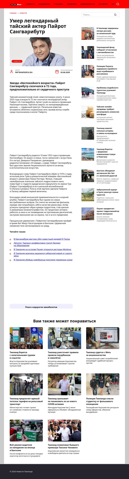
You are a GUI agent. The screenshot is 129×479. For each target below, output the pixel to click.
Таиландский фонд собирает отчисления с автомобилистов (107, 50)
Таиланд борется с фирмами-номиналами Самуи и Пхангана (106, 153)
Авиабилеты (44, 4)
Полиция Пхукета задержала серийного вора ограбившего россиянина (107, 70)
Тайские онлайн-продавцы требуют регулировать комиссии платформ (108, 111)
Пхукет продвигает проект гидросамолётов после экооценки (108, 211)
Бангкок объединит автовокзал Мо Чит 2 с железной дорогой (107, 173)
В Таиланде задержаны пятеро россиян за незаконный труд (107, 31)
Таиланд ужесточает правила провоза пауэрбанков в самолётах (63, 355)
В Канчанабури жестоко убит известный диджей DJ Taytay (42, 239)
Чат (112, 4)
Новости (30, 4)
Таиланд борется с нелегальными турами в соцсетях (22, 355)
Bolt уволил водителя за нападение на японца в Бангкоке (22, 448)
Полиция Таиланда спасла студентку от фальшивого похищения (100, 401)
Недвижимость (87, 4)
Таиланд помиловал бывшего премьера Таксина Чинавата (63, 446)
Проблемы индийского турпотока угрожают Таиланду (107, 90)
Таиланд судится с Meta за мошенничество (98, 354)
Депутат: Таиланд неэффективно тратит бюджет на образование (37, 244)
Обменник (71, 4)
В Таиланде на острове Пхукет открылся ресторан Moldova (42, 249)
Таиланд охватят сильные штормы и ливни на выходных (107, 130)
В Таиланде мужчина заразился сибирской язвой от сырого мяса (43, 254)
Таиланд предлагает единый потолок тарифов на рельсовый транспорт (26, 401)
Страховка (58, 4)
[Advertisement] (41, 134)
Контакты (103, 4)
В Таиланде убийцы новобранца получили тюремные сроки (43, 259)
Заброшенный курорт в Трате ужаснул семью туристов (107, 192)
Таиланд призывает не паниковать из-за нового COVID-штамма (62, 401)
